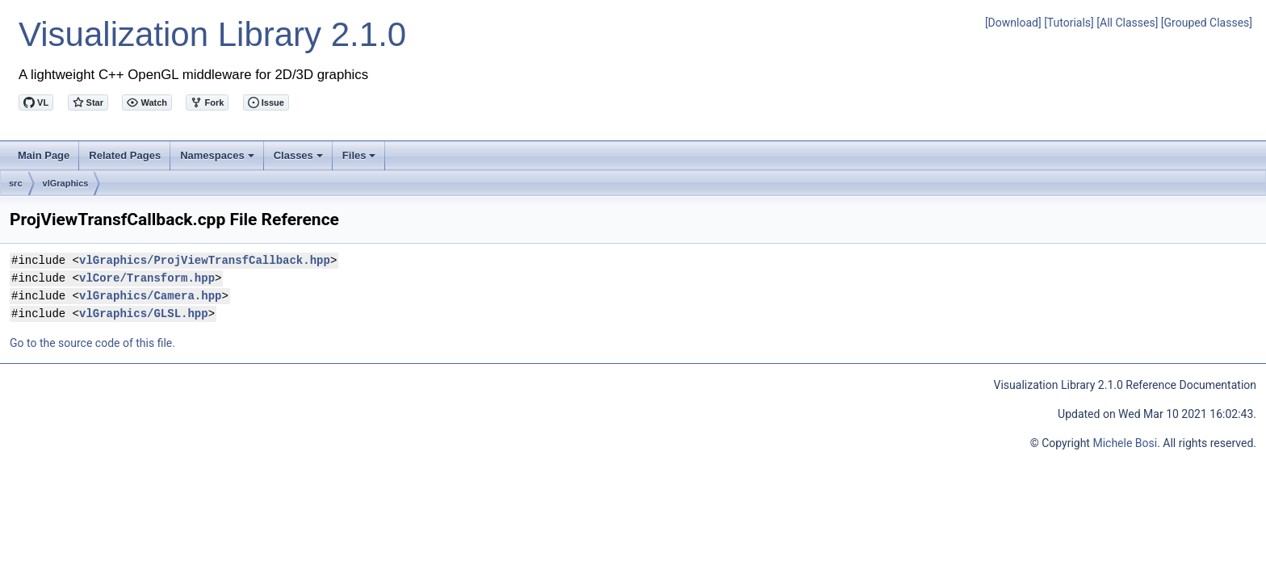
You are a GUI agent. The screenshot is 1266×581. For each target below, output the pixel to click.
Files (360, 159)
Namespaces (218, 159)
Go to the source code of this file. (92, 342)
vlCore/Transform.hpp (147, 278)
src (16, 183)
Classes (299, 159)
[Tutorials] (1069, 22)
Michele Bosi (1124, 443)
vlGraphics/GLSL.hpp (143, 313)
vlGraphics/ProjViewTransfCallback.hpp (204, 260)
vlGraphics (66, 183)
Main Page (43, 155)
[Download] (1013, 22)
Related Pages (125, 155)
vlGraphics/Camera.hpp (150, 295)
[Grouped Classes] (1206, 22)
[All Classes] (1127, 22)
